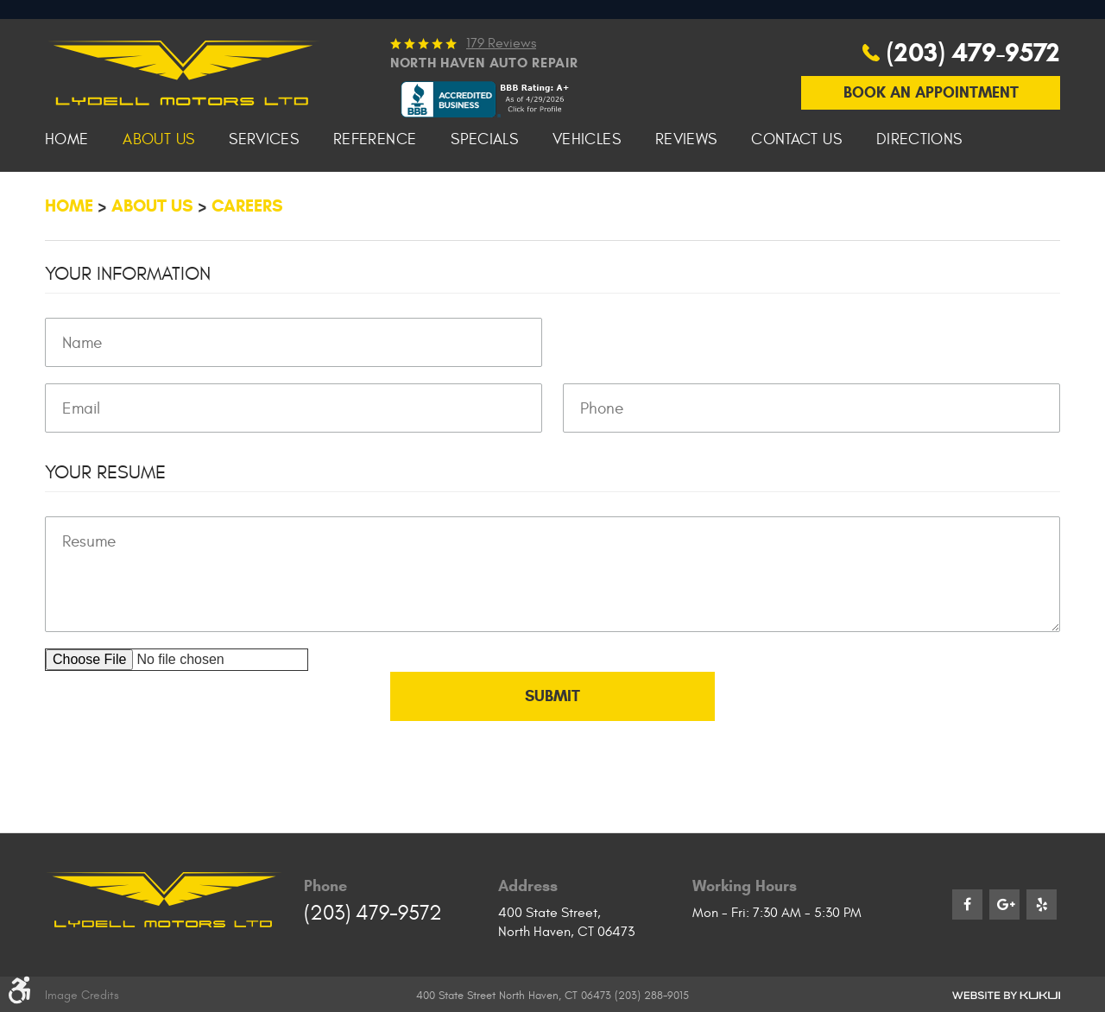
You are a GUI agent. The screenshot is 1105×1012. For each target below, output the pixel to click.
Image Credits (82, 994)
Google (1004, 904)
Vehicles (586, 205)
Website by (1006, 994)
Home (66, 205)
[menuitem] (66, 205)
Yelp (1041, 904)
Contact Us (796, 205)
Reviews (686, 205)
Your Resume (105, 539)
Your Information (128, 340)
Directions (919, 205)
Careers (247, 271)
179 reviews (501, 109)
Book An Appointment (931, 158)
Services (264, 205)
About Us (158, 205)
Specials (484, 205)
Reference (374, 205)
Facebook (967, 904)
